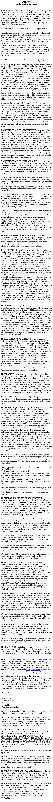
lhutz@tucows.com (33, 670)
